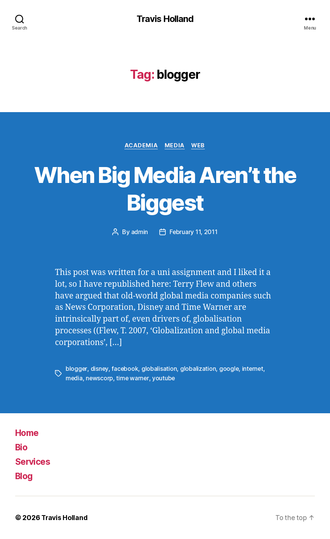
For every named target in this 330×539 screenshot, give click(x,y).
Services (34, 461)
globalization (199, 369)
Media (175, 145)
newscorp (100, 378)
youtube (164, 378)
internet (254, 369)
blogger (76, 369)
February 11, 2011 (194, 232)
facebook (125, 369)
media (74, 378)
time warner (133, 378)
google (229, 369)
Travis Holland (165, 18)
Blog (24, 475)
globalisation (160, 369)
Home (28, 432)
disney (99, 369)
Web (200, 145)
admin (139, 232)
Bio (22, 447)
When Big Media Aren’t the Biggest (165, 188)
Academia (140, 145)
